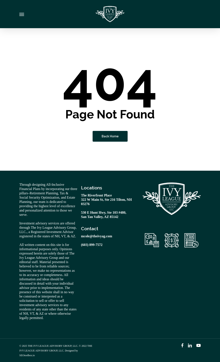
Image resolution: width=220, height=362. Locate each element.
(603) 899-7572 (91, 245)
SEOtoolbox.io (27, 355)
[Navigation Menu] (21, 14)
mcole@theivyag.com (96, 236)
